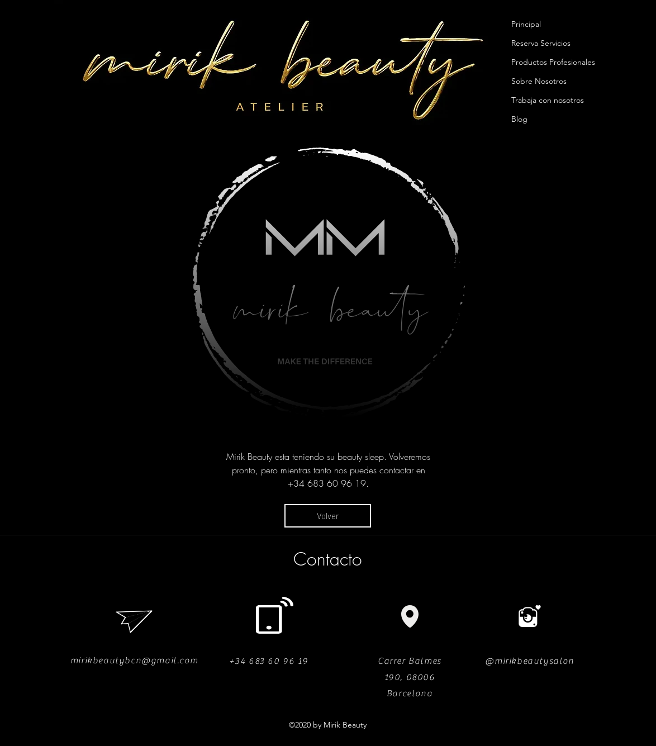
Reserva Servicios (541, 43)
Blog (519, 119)
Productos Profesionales (553, 62)
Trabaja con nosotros (547, 100)
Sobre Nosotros (539, 81)
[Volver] (327, 516)
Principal (526, 24)
